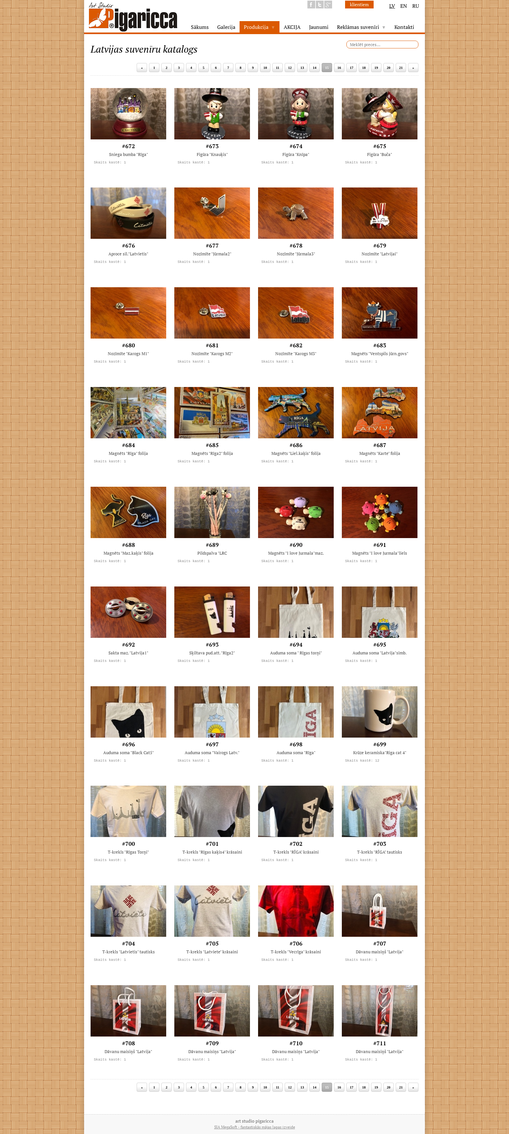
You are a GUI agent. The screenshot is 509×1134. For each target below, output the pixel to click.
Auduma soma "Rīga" (296, 752)
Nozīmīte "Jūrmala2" (212, 254)
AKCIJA (292, 27)
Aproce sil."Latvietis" (128, 254)
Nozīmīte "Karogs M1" (128, 353)
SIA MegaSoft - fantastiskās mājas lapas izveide (254, 1127)
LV (392, 5)
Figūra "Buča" (379, 154)
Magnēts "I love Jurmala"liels (379, 553)
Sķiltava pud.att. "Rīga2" (212, 653)
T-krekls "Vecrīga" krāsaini (296, 952)
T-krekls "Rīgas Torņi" (128, 852)
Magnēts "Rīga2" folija (212, 453)
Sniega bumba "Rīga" (128, 154)
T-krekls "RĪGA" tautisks (379, 852)
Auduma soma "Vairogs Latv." (212, 752)
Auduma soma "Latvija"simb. (380, 653)
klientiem (359, 4)
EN (403, 5)
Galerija (226, 27)
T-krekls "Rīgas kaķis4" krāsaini (212, 852)
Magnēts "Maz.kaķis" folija (129, 553)
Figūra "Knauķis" (212, 154)
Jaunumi (319, 27)
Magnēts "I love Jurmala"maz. (296, 553)
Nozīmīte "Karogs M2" (212, 353)
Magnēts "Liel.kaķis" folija (296, 453)
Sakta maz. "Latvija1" (128, 653)
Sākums (200, 27)
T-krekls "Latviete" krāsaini (212, 952)
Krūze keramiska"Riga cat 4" (379, 752)
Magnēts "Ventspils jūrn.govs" (379, 353)
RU (415, 5)
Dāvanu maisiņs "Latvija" (212, 1051)
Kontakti (404, 27)
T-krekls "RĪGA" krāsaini (296, 852)
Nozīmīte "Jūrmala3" (296, 254)
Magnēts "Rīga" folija (128, 453)
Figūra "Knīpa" (295, 154)
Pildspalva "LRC (212, 553)
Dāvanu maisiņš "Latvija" (379, 952)
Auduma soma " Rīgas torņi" (296, 653)
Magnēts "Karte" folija (379, 453)
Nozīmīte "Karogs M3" (296, 353)
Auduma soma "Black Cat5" (128, 752)
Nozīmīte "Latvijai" (380, 254)
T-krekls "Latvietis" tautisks (128, 952)
